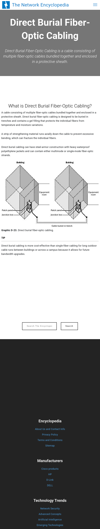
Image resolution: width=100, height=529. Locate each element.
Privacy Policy (50, 434)
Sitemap (50, 445)
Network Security (50, 508)
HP (50, 474)
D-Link (50, 480)
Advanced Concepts (50, 514)
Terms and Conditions (50, 440)
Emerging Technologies (50, 525)
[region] (50, 83)
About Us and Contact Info (50, 429)
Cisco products (50, 468)
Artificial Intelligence (50, 519)
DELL (50, 485)
